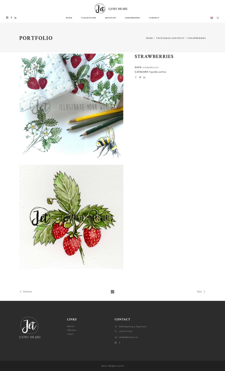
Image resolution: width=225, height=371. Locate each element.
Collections (71, 330)
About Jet (70, 326)
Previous (25, 291)
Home (149, 38)
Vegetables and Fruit (170, 38)
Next (201, 291)
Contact (70, 334)
